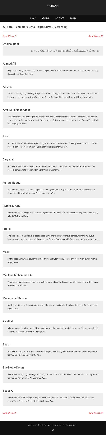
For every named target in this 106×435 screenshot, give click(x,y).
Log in (73, 18)
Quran (53, 6)
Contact (59, 18)
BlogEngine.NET (69, 425)
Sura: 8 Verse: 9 (9, 36)
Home (33, 18)
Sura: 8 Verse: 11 (96, 36)
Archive (45, 18)
